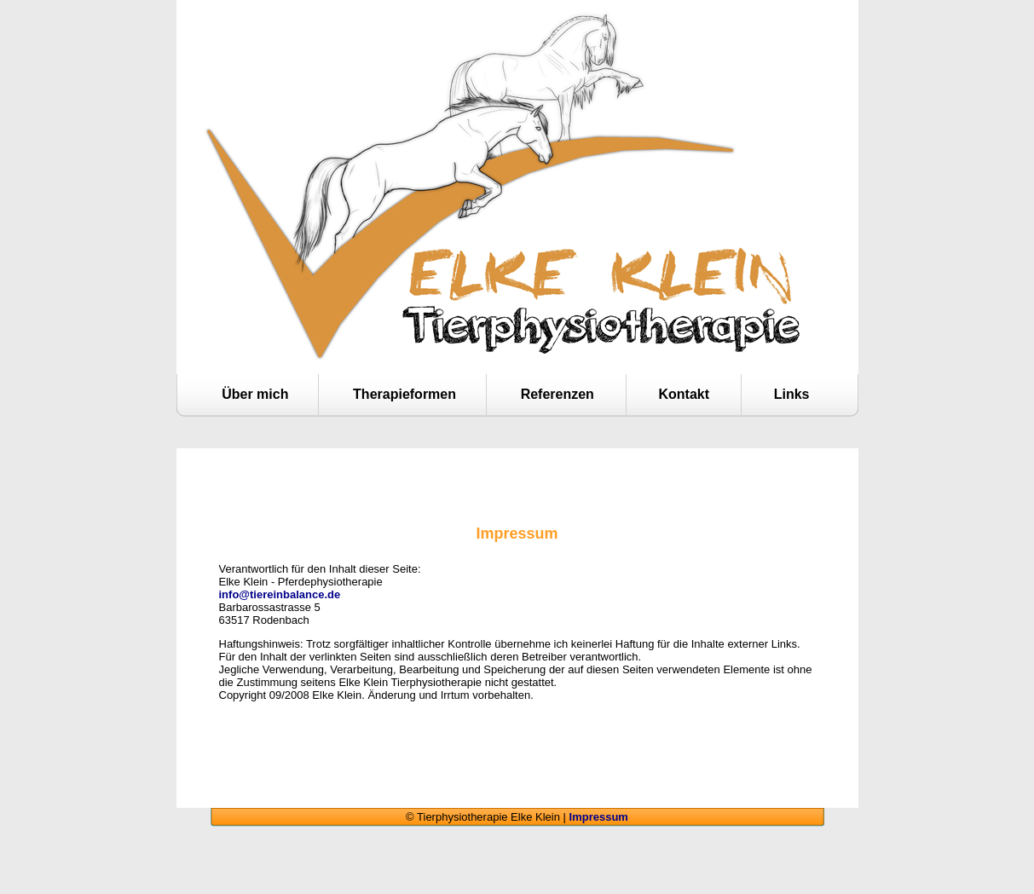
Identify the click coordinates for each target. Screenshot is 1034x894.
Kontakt (684, 394)
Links (792, 394)
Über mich (255, 394)
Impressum (598, 816)
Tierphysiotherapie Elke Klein (517, 64)
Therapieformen (404, 394)
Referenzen (557, 394)
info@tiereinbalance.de (280, 594)
